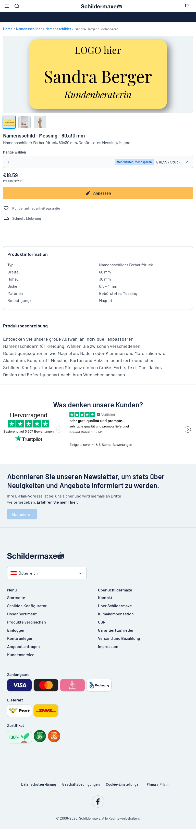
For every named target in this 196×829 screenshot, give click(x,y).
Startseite (16, 597)
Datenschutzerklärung (38, 784)
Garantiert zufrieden (116, 630)
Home (8, 29)
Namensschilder (29, 29)
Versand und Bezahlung (119, 638)
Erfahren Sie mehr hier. (57, 502)
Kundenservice (20, 654)
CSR (101, 621)
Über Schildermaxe (115, 605)
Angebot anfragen (23, 646)
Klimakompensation (116, 613)
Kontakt (105, 597)
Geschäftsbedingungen (81, 784)
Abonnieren (22, 514)
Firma (151, 784)
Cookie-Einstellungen (123, 784)
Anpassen (98, 193)
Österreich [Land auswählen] (24, 573)
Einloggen (16, 630)
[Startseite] (98, 555)
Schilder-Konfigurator (27, 605)
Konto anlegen (20, 638)
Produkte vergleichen (26, 621)
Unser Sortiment (22, 613)
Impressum (108, 646)
